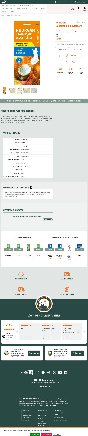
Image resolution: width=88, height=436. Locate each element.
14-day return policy (80, 73)
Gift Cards (41, 421)
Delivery (56, 414)
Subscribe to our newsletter (44, 387)
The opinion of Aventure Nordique (18, 101)
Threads (49, 372)
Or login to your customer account (70, 49)
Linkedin (66, 372)
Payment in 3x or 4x (60, 72)
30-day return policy (67, 294)
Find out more (34, 353)
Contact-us (26, 420)
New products (42, 410)
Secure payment (59, 417)
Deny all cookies (46, 434)
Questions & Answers (58, 101)
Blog (27, 372)
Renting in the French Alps (27, 416)
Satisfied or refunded (60, 420)
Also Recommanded (74, 101)
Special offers (42, 415)
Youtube (60, 372)
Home (2, 15)
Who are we (26, 410)
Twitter (54, 372)
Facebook (43, 372)
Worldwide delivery (70, 73)
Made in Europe (43, 413)
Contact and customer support (59, 411)
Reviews (45, 101)
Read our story (51, 405)
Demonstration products (42, 424)
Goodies (40, 418)
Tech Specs (36, 101)
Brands (25, 413)
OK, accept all (35, 434)
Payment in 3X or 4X (67, 279)
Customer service (21, 279)
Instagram (37, 372)
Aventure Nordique (28, 399)
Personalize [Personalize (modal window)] (57, 434)
